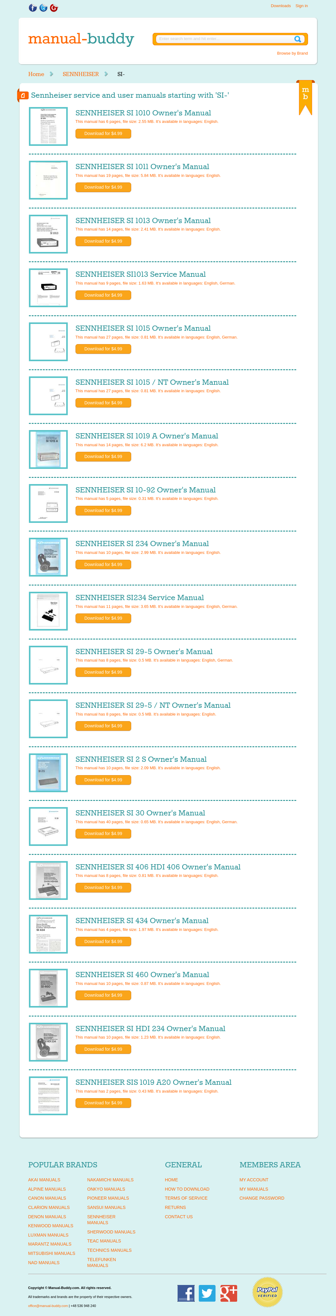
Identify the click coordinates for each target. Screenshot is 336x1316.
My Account (254, 1179)
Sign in (302, 5)
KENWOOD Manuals (50, 1225)
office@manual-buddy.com (48, 1306)
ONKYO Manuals (106, 1189)
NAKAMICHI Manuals (110, 1179)
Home (36, 74)
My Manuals (254, 1189)
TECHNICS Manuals (109, 1250)
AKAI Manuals (44, 1179)
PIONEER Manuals (108, 1198)
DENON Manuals (47, 1216)
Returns (175, 1207)
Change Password (262, 1198)
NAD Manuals (44, 1262)
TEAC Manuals (104, 1240)
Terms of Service (186, 1198)
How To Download (187, 1189)
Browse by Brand (292, 53)
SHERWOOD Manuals (111, 1231)
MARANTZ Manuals (49, 1244)
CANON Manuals (47, 1198)
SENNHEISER (81, 74)
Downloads (281, 5)
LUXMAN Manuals (48, 1235)
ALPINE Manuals (47, 1189)
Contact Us (179, 1216)
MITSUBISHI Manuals (52, 1253)
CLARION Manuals (49, 1207)
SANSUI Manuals (106, 1207)
